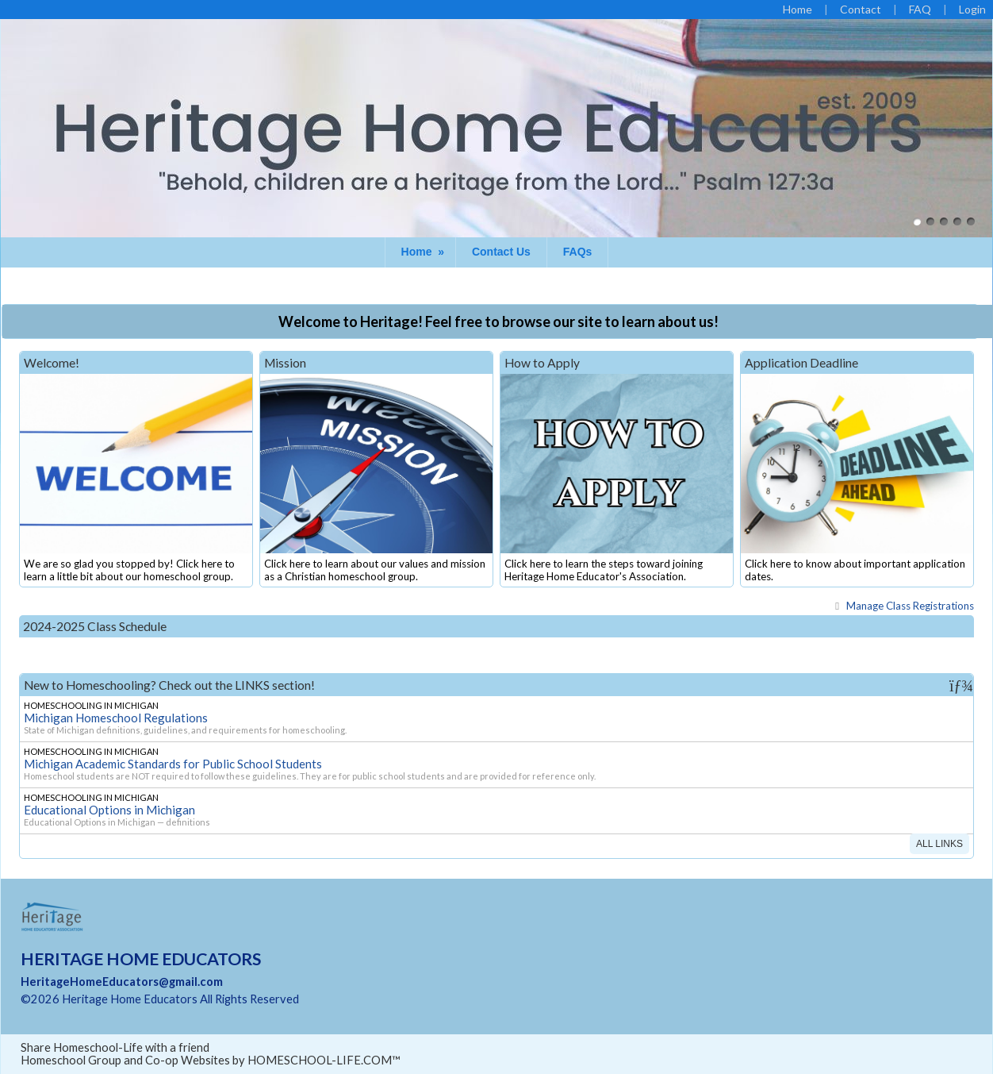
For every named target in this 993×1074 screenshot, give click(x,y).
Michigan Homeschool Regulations (116, 717)
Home (424, 251)
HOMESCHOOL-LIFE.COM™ (324, 1060)
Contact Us (501, 251)
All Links (939, 843)
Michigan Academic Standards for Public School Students (173, 763)
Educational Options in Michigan (109, 810)
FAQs (577, 251)
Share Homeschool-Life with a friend (115, 1047)
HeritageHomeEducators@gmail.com (122, 981)
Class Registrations (902, 605)
